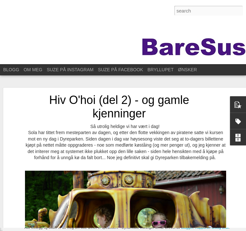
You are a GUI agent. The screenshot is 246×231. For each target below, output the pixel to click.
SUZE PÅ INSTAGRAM (70, 69)
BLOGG (11, 69)
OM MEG (33, 69)
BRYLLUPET (161, 69)
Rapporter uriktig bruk (212, 227)
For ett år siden (29, 203)
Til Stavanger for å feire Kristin (41, 217)
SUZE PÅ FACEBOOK (120, 69)
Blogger (187, 227)
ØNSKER (187, 69)
